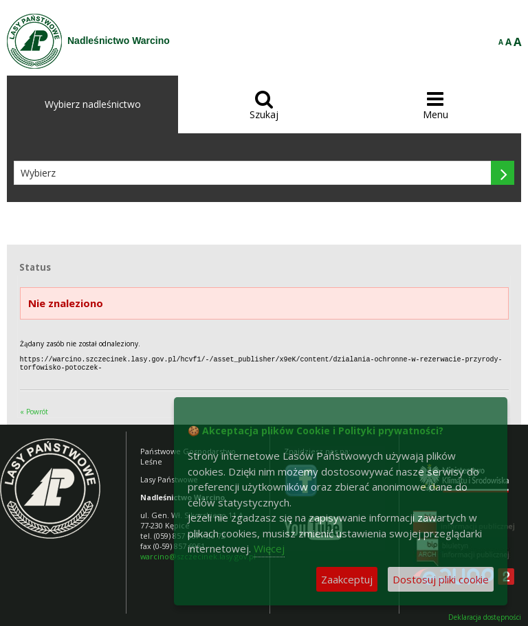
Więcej (269, 548)
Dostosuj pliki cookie (441, 579)
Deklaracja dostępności (484, 616)
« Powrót (34, 410)
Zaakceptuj (347, 579)
